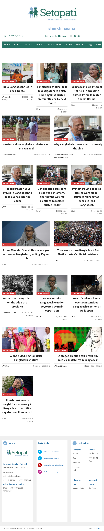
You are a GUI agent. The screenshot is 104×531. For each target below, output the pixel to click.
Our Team (93, 488)
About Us (76, 462)
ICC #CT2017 (94, 453)
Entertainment (55, 45)
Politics (17, 45)
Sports (69, 45)
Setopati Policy (76, 469)
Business (40, 45)
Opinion (79, 45)
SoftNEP (97, 528)
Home (75, 453)
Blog (89, 45)
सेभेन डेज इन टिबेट (93, 459)
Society (28, 45)
